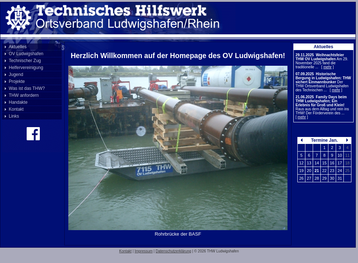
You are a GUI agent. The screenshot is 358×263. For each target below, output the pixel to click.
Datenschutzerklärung (173, 251)
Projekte (17, 81)
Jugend (16, 74)
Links (14, 116)
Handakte (18, 102)
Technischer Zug (25, 60)
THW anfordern (24, 95)
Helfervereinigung (26, 67)
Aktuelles (18, 46)
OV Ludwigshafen (26, 53)
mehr (327, 67)
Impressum (143, 251)
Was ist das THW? (27, 88)
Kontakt (16, 109)
